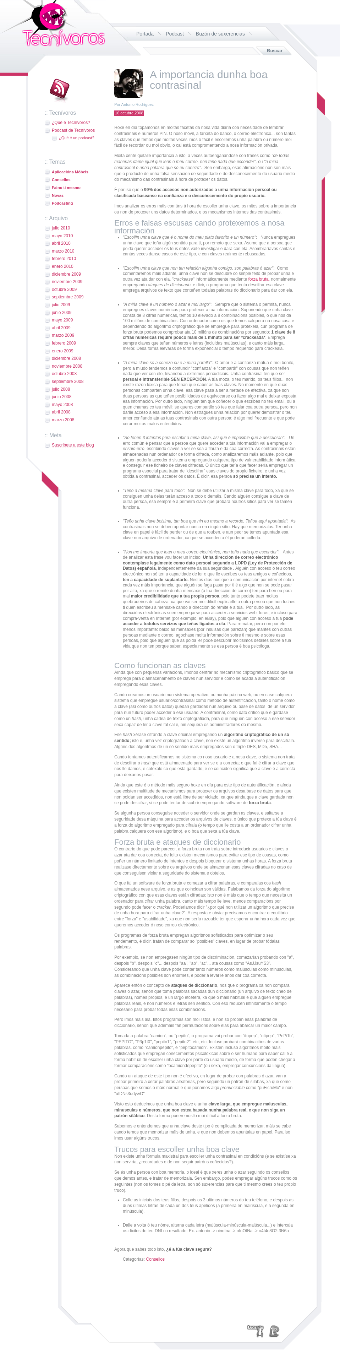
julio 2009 (61, 304)
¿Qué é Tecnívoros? (71, 122)
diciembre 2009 (66, 274)
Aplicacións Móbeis (70, 172)
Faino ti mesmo (66, 187)
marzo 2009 (63, 335)
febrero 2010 (64, 258)
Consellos (61, 180)
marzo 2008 (63, 419)
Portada (145, 34)
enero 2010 (62, 266)
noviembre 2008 (67, 366)
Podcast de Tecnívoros (73, 130)
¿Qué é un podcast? (76, 138)
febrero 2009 (64, 343)
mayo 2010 (62, 235)
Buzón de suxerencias (220, 34)
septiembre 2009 (67, 296)
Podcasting (62, 203)
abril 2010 (61, 243)
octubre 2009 (64, 289)
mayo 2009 (62, 320)
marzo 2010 (63, 251)
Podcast (175, 34)
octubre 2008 (64, 373)
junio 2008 (61, 396)
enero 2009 (62, 350)
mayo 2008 (62, 404)
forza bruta (258, 279)
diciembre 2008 (66, 358)
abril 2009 (61, 327)
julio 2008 (61, 389)
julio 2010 (61, 228)
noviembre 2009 (67, 281)
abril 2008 (61, 412)
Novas (58, 195)
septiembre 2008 (67, 381)
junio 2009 (61, 312)
